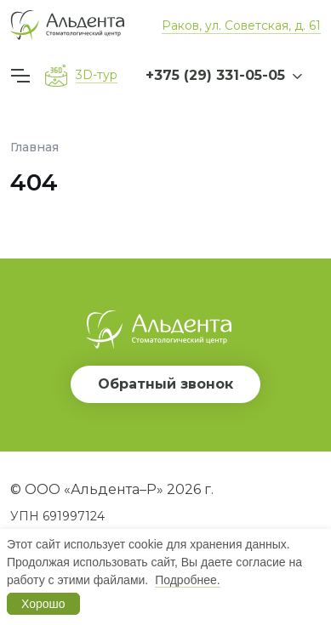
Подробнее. (187, 580)
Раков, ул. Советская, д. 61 (241, 25)
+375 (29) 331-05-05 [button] (215, 75)
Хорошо (43, 604)
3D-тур (96, 74)
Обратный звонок (165, 384)
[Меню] (23, 75)
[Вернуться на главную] (67, 25)
